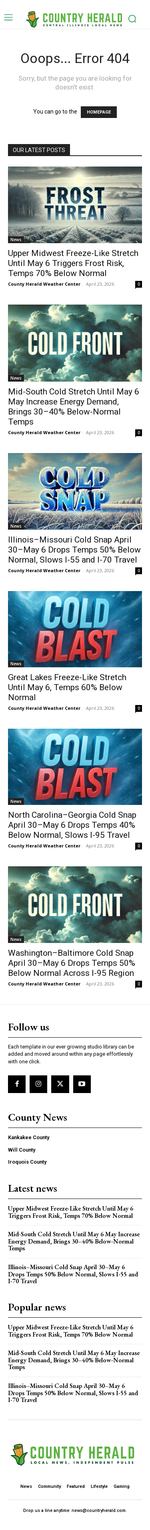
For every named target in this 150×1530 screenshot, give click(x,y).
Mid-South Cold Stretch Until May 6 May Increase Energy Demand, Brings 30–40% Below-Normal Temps (73, 407)
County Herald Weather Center (44, 284)
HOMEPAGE (99, 112)
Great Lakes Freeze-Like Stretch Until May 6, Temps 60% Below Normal (67, 687)
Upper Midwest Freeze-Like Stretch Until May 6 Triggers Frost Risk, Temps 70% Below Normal (73, 263)
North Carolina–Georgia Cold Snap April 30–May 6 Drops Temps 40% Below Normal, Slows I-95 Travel (72, 825)
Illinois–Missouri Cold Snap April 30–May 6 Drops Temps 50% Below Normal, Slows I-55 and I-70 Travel (74, 550)
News (16, 239)
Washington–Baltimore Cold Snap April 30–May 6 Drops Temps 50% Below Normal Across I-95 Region (71, 963)
